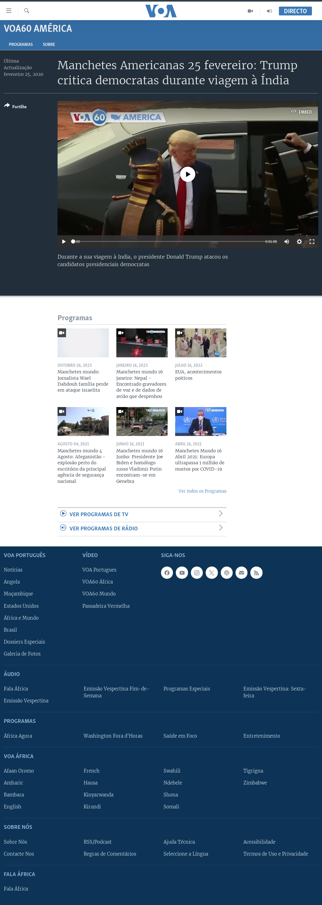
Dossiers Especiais (24, 642)
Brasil (10, 630)
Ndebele (173, 783)
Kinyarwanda (99, 795)
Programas (21, 44)
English (12, 807)
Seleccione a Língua (186, 854)
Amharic (13, 783)
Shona (171, 795)
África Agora (18, 736)
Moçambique (18, 594)
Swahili (172, 771)
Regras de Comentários (110, 854)
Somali (171, 807)
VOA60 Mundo (99, 594)
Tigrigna (253, 771)
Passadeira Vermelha (106, 606)
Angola (12, 582)
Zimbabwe (255, 783)
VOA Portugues (99, 570)
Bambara (14, 795)
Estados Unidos (21, 606)
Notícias (13, 570)
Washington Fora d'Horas (113, 736)
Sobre (49, 44)
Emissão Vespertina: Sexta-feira (274, 692)
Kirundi (92, 807)
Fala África (16, 689)
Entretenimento (261, 736)
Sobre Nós (15, 842)
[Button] (15, 107)
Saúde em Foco (180, 736)
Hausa (90, 783)
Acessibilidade (259, 842)
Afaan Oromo (19, 771)
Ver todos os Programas (202, 491)
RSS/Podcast (98, 842)
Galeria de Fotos (22, 654)
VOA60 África (97, 582)
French (92, 771)
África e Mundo (21, 618)
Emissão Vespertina (26, 701)
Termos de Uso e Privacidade (275, 854)
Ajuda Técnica (179, 842)
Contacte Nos (19, 854)
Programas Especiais (187, 689)
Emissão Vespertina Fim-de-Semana (116, 692)
